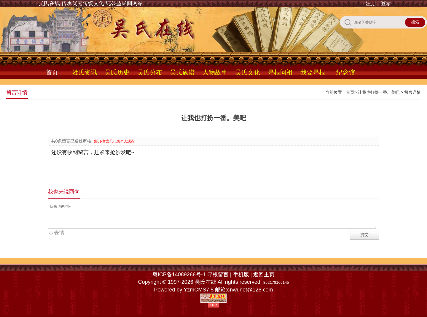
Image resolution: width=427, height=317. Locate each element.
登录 (386, 3)
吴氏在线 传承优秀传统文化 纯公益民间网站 (91, 3)
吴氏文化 (247, 72)
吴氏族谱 (182, 72)
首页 (52, 72)
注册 (371, 3)
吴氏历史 (117, 72)
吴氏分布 (149, 72)
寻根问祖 (280, 72)
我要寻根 (312, 72)
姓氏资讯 (84, 72)
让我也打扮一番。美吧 (378, 92)
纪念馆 (345, 72)
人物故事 (215, 72)
